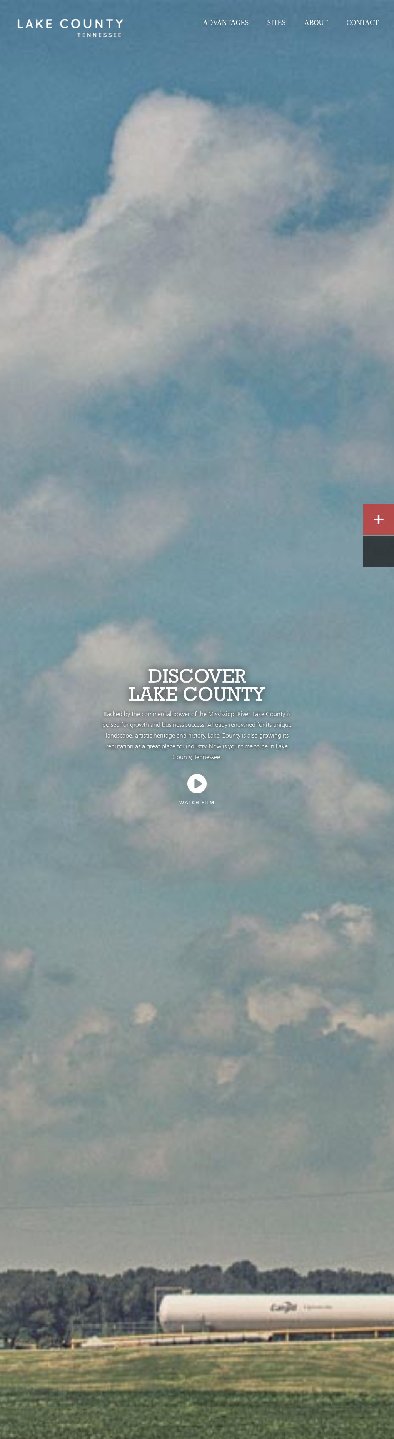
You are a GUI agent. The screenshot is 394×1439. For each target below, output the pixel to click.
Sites (276, 23)
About (316, 23)
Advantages (226, 23)
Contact (362, 23)
